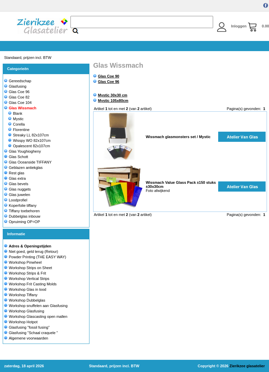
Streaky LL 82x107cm (28, 135)
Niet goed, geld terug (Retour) (33, 251)
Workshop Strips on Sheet (30, 268)
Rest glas (14, 173)
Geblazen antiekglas (23, 168)
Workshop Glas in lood (27, 289)
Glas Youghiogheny (22, 151)
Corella (16, 124)
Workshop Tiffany (23, 295)
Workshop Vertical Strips (29, 279)
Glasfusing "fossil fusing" (29, 327)
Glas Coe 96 (16, 92)
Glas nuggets (17, 189)
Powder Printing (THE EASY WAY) (37, 257)
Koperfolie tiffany (20, 205)
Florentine (18, 130)
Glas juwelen (17, 195)
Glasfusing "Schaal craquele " (33, 333)
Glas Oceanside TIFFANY (27, 162)
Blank (15, 113)
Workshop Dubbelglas (27, 300)
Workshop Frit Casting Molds (33, 284)
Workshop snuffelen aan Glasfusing (38, 306)
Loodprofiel (15, 200)
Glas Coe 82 (16, 97)
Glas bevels (16, 184)
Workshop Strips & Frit (27, 273)
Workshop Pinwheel (25, 262)
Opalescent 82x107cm (29, 146)
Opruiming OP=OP (22, 222)
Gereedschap (17, 81)
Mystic (15, 119)
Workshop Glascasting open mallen (38, 316)
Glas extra (15, 178)
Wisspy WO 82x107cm (29, 140)
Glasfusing (15, 86)
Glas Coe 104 (18, 103)
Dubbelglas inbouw (22, 216)
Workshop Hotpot (23, 322)
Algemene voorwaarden (28, 338)
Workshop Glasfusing (26, 311)
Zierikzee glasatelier (247, 366)
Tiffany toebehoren (22, 211)
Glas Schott (16, 157)
